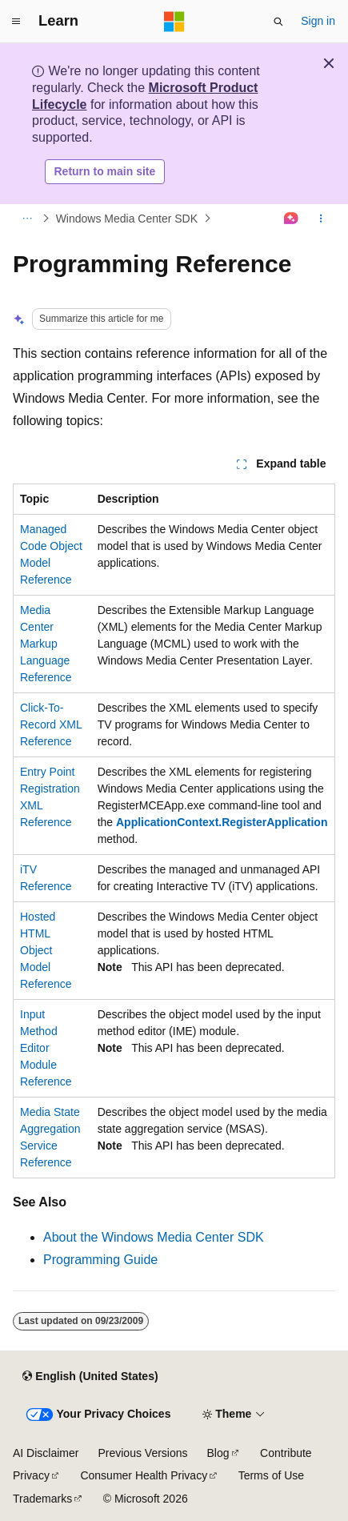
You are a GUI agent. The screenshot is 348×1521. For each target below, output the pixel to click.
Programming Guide (100, 1259)
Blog (218, 1453)
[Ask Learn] (291, 218)
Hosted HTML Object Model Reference (46, 950)
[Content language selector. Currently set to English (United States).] (90, 1377)
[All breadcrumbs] (27, 218)
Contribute (286, 1453)
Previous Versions (142, 1453)
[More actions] (321, 218)
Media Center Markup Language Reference (46, 644)
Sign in (318, 20)
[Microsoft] (174, 21)
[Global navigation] (16, 21)
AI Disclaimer (45, 1453)
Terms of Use (271, 1475)
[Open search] (278, 21)
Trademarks (42, 1498)
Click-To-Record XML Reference (51, 724)
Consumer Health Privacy (143, 1475)
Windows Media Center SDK (127, 218)
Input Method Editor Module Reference (46, 1048)
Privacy (31, 1475)
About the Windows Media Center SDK (153, 1237)
